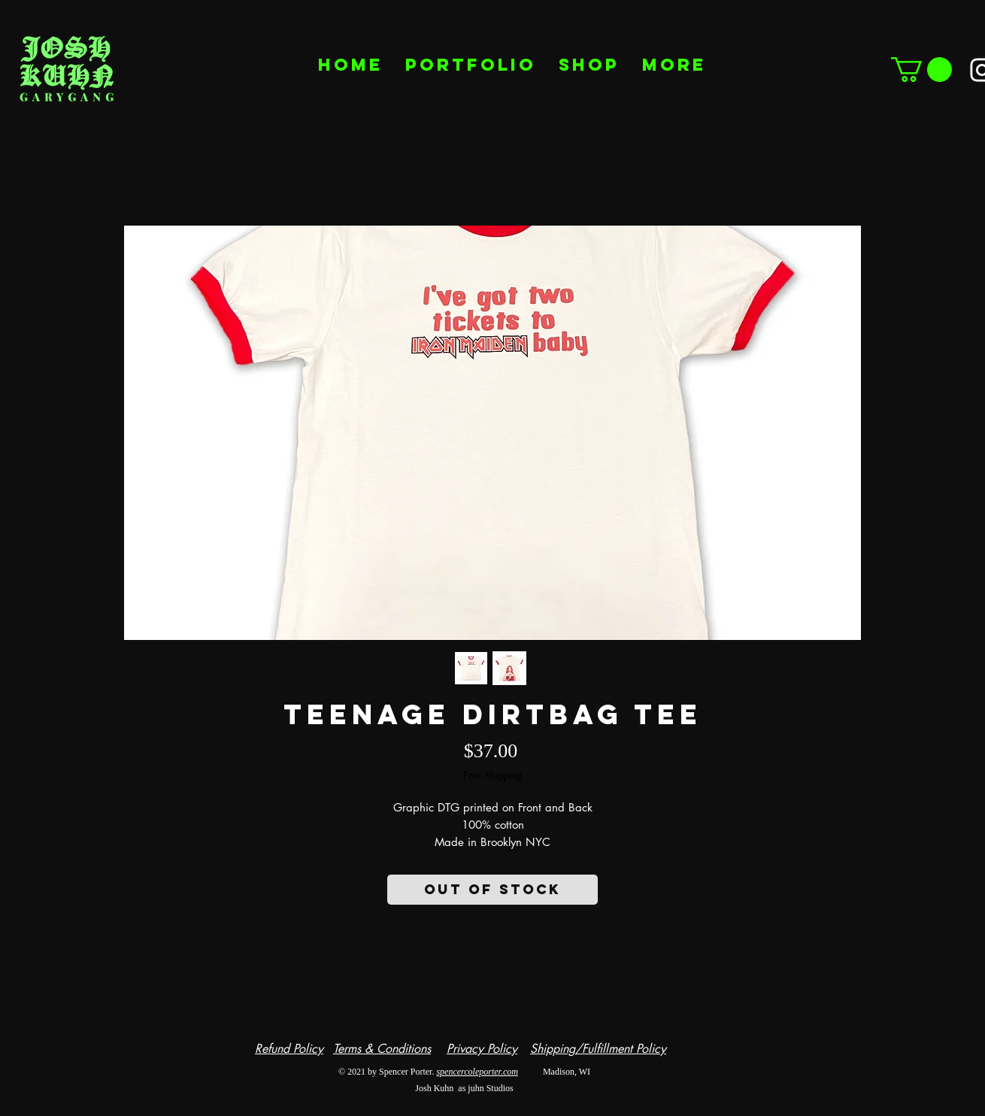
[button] (921, 69)
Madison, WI (554, 1071)
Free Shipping (493, 775)
